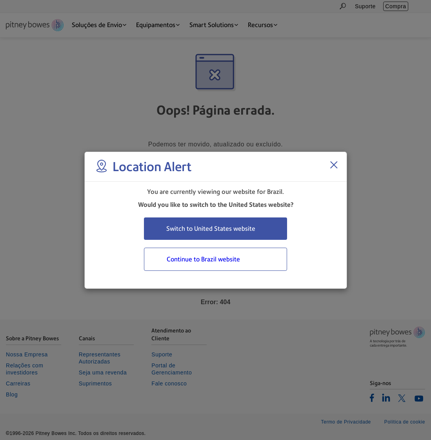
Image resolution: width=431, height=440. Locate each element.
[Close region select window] (334, 165)
